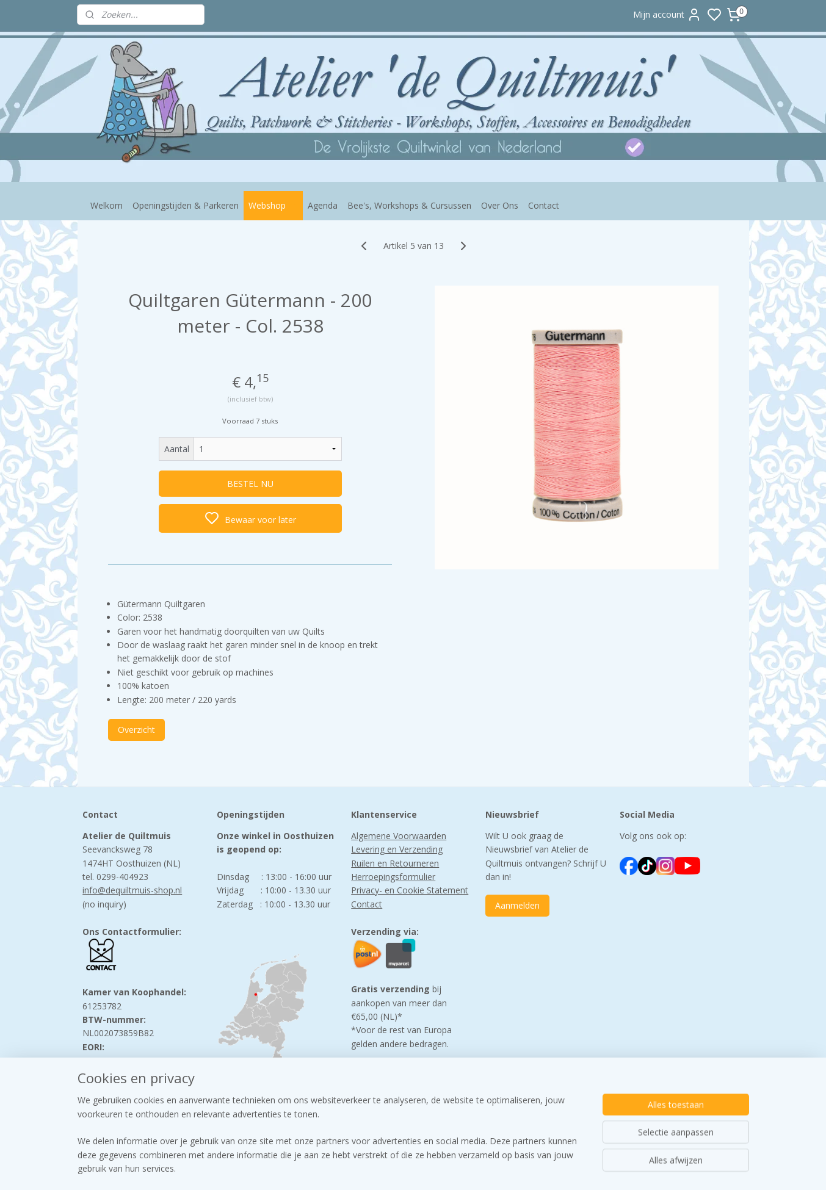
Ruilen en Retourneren (395, 863)
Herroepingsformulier (393, 876)
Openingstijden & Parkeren (185, 205)
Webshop (273, 205)
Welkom (106, 205)
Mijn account (667, 14)
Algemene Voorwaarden (398, 836)
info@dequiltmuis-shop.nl (132, 890)
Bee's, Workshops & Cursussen (409, 205)
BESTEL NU (249, 483)
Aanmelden (517, 905)
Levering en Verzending (397, 849)
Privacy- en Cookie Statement (409, 890)
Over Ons (499, 205)
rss (489, 1167)
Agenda (323, 205)
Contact (543, 205)
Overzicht (136, 729)
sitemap (464, 1167)
